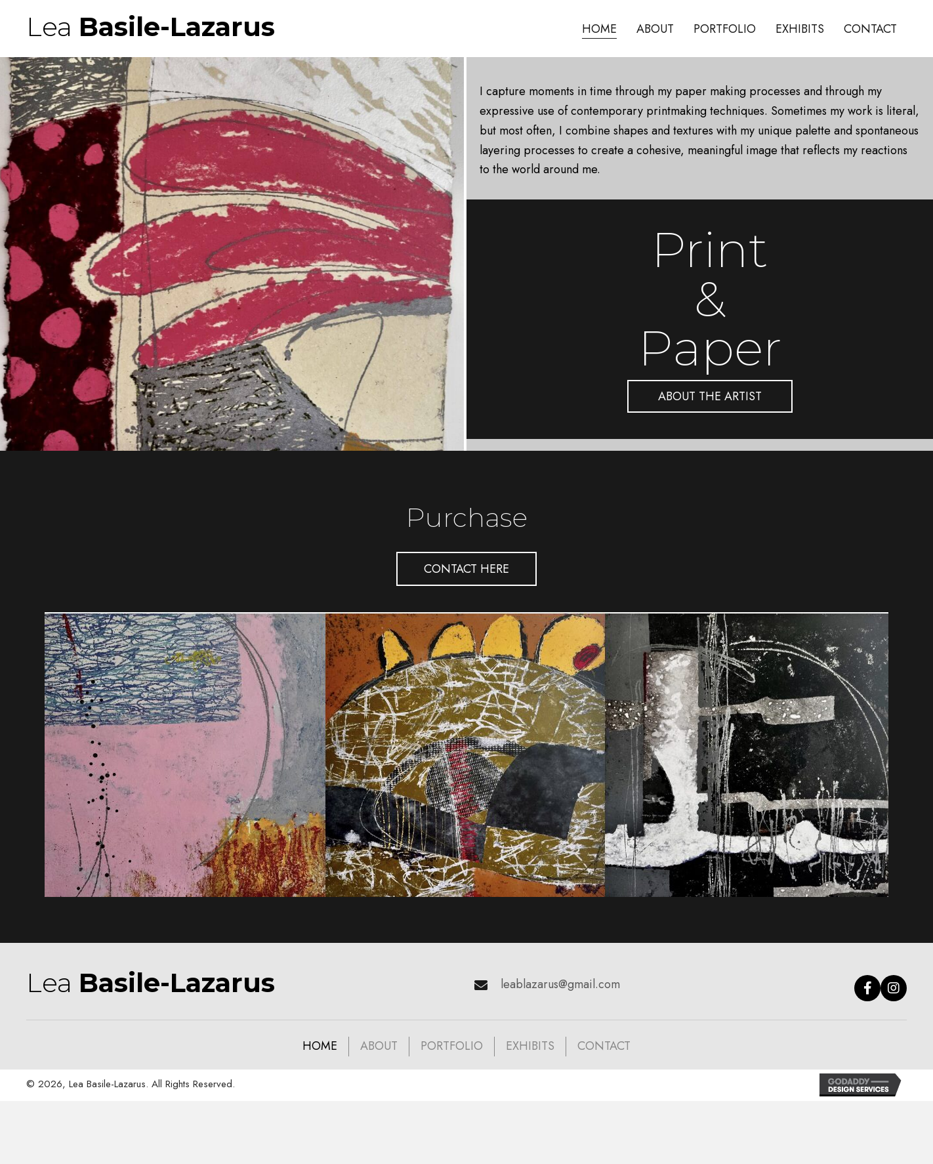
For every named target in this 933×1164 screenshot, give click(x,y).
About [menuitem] (379, 1045)
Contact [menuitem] (604, 1045)
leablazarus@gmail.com (560, 984)
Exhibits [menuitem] (530, 1045)
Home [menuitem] (319, 1045)
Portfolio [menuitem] (452, 1045)
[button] (710, 396)
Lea (150, 26)
